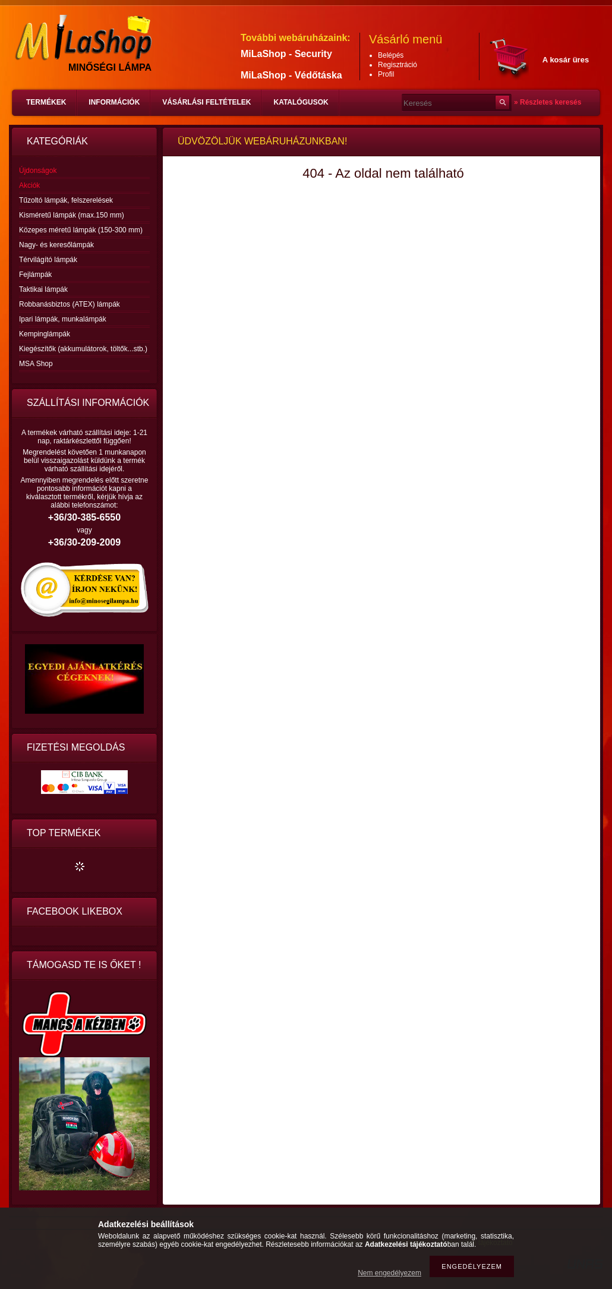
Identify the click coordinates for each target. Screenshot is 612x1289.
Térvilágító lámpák (48, 260)
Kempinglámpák (44, 334)
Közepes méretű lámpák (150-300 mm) (81, 230)
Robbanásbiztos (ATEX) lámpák (69, 304)
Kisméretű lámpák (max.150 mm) (71, 215)
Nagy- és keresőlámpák (56, 245)
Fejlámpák (35, 274)
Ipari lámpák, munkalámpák (62, 319)
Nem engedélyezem (389, 1273)
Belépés (390, 55)
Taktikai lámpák (43, 289)
